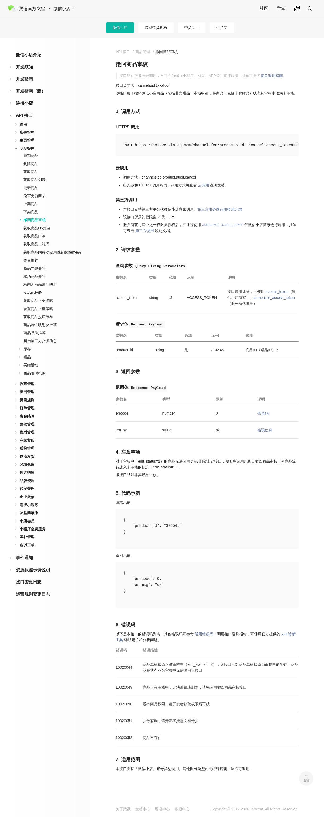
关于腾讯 (123, 809)
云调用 (203, 185)
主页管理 (27, 140)
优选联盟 (27, 472)
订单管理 (27, 408)
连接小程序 (29, 505)
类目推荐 (30, 260)
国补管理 (27, 537)
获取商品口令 (34, 236)
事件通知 (24, 557)
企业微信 (27, 497)
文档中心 (142, 809)
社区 (264, 8)
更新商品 (30, 188)
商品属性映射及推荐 (40, 325)
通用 (23, 124)
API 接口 (24, 115)
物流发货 (27, 456)
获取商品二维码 (36, 244)
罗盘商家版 (29, 513)
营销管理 (27, 424)
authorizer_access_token (223, 225)
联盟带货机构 (156, 27)
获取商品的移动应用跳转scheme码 (52, 252)
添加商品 (30, 155)
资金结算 (27, 416)
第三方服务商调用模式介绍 (219, 209)
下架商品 (30, 212)
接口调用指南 (272, 75)
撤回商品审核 (34, 220)
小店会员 (27, 521)
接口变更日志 (28, 582)
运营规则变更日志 (33, 594)
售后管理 (27, 432)
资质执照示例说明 (33, 570)
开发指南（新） (31, 91)
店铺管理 (27, 132)
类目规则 (27, 400)
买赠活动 (30, 365)
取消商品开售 (34, 276)
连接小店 (24, 103)
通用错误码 (204, 634)
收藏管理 (27, 384)
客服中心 (182, 809)
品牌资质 (27, 481)
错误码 (263, 413)
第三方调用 (144, 231)
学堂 (281, 8)
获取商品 (30, 172)
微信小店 (120, 27)
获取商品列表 (34, 179)
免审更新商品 (34, 196)
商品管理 (27, 148)
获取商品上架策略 (38, 300)
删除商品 (30, 164)
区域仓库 (27, 464)
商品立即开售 (34, 268)
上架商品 (30, 204)
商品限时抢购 (34, 373)
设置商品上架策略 (38, 309)
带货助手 (191, 27)
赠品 (27, 357)
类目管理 (27, 392)
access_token (277, 291)
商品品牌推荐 (34, 333)
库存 (27, 349)
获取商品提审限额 (38, 317)
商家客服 (27, 440)
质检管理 (27, 448)
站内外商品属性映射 (40, 284)
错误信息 (264, 430)
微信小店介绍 (28, 55)
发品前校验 (32, 292)
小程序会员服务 (33, 529)
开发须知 (24, 67)
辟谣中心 (162, 809)
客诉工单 (27, 545)
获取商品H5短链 (36, 228)
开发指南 (24, 79)
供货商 (221, 27)
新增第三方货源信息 (40, 341)
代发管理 (27, 488)
